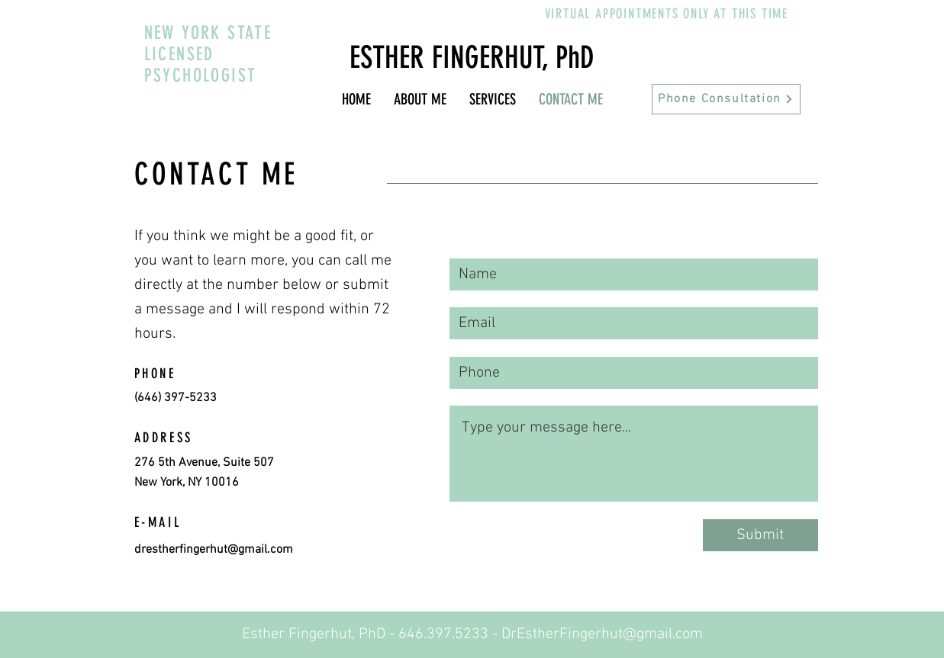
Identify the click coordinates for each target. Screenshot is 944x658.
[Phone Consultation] (726, 99)
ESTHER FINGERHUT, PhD (472, 57)
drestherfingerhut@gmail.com (213, 549)
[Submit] (760, 535)
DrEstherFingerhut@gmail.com (602, 634)
